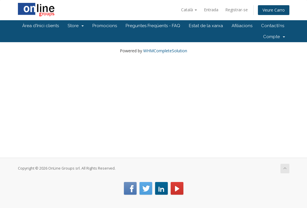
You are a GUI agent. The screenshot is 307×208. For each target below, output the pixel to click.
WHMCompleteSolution (165, 50)
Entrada (211, 9)
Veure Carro (274, 10)
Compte (274, 36)
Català (189, 9)
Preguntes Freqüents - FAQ (153, 25)
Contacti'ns (272, 25)
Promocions (104, 25)
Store (76, 25)
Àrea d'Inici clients (40, 25)
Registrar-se (236, 9)
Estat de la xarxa (206, 25)
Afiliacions (242, 25)
